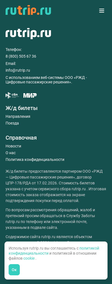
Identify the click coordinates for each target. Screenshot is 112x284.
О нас (11, 153)
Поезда (12, 123)
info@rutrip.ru (18, 70)
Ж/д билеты (22, 108)
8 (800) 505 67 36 (21, 56)
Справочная (21, 137)
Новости (13, 146)
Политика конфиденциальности (35, 159)
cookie (29, 258)
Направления (18, 116)
